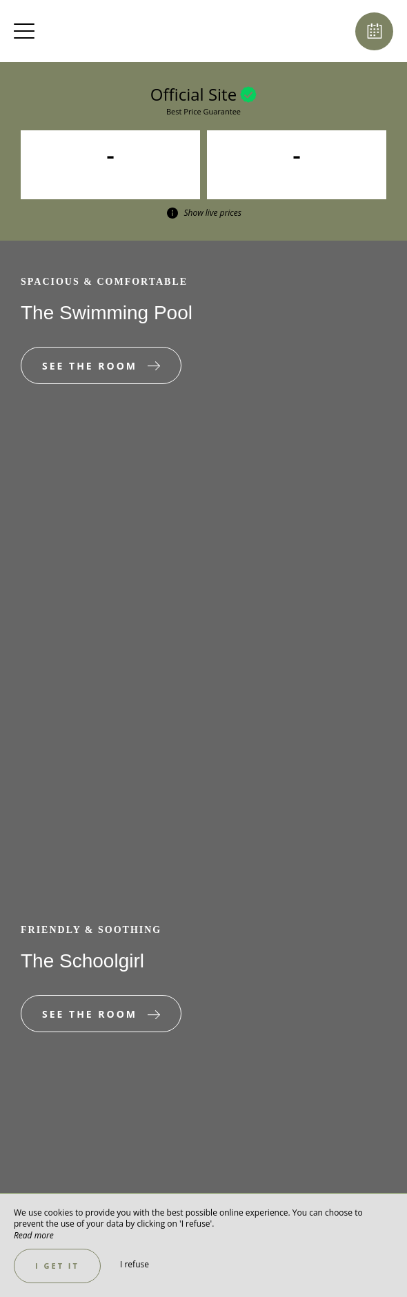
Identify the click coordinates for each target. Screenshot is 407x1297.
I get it (57, 1265)
